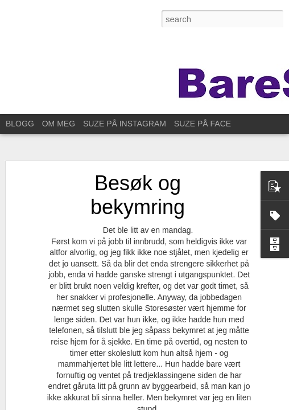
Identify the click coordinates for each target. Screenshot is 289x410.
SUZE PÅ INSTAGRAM (124, 123)
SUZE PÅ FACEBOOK (214, 123)
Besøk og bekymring (137, 195)
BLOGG (20, 123)
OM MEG (58, 123)
